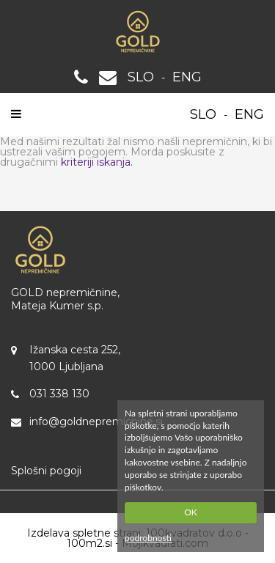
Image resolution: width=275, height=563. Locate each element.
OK (190, 512)
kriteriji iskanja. (97, 162)
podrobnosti (148, 537)
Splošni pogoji (46, 470)
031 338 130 (59, 393)
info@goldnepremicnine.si (96, 421)
